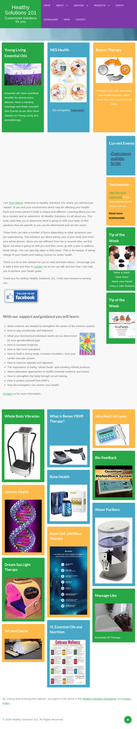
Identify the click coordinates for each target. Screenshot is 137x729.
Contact (7, 393)
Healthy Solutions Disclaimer (99, 698)
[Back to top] (128, 719)
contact (38, 266)
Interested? (78, 110)
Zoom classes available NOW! (121, 158)
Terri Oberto (16, 202)
